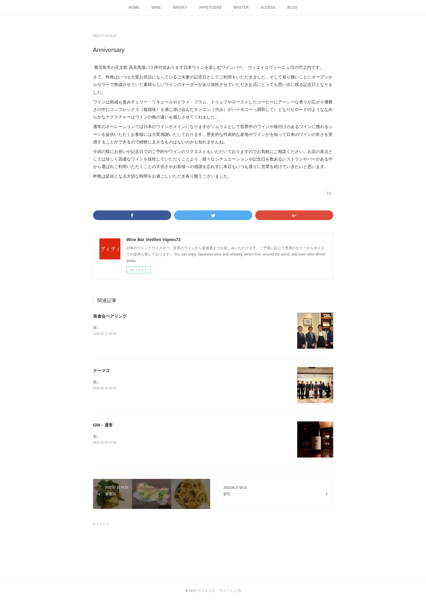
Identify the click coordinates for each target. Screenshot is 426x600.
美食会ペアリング (110, 316)
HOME (133, 7)
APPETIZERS (210, 7)
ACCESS (268, 7)
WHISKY (180, 7)
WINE (156, 7)
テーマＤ (101, 370)
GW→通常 (103, 425)
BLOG (292, 7)
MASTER (241, 7)
